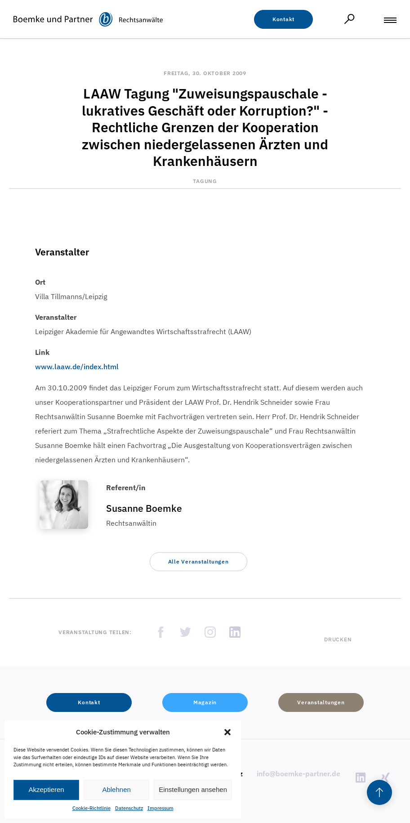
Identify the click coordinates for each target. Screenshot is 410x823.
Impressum (160, 808)
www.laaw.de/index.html (77, 366)
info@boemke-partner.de (298, 773)
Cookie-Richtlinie (91, 808)
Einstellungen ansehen (193, 789)
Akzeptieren (46, 789)
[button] (227, 732)
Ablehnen (116, 789)
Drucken (338, 639)
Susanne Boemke (144, 508)
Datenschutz (129, 808)
